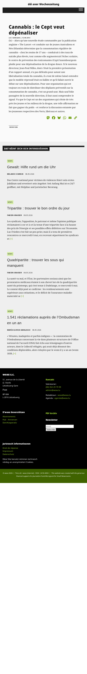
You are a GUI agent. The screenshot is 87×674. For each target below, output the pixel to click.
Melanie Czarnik (15, 174)
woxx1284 (13, 127)
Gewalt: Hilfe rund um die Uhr (31, 167)
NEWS (10, 161)
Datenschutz (8, 454)
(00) (53, 387)
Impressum (8, 451)
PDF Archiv (51, 413)
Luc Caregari (14, 38)
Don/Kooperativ (10, 422)
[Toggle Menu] (81, 9)
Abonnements (9, 416)
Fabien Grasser (14, 215)
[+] (11, 238)
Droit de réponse (10, 448)
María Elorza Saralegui (19, 330)
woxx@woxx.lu (64, 395)
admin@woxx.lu (53, 390)
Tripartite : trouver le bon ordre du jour (38, 208)
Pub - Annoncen (10, 419)
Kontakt (50, 379)
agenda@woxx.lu (62, 398)
